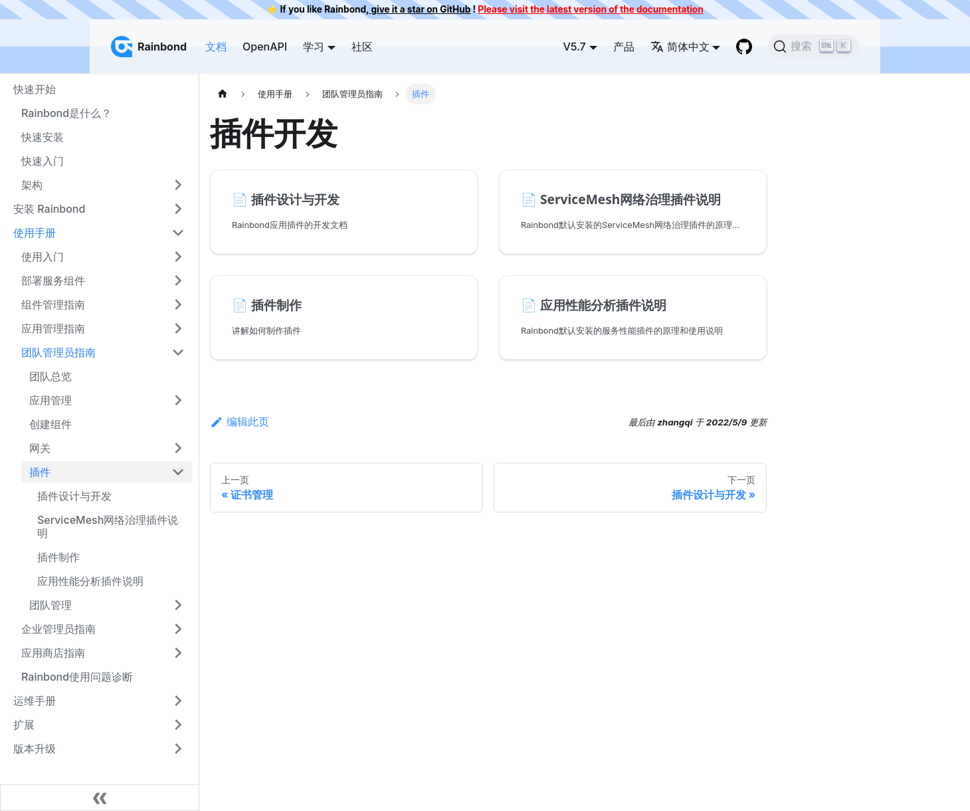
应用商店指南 (53, 652)
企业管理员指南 (58, 629)
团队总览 (50, 376)
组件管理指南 (53, 304)
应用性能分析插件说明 (90, 581)
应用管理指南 (53, 328)
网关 (39, 448)
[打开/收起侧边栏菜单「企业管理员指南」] (178, 628)
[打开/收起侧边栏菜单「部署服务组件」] (178, 280)
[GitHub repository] (744, 46)
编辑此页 (239, 421)
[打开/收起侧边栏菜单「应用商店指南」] (178, 652)
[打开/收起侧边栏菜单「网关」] (178, 448)
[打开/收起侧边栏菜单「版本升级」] (178, 748)
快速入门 (42, 161)
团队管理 (50, 605)
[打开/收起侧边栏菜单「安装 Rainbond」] (178, 208)
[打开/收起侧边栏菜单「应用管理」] (178, 400)
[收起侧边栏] (99, 797)
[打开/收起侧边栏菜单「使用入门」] (178, 256)
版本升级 (34, 748)
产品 (623, 46)
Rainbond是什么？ (66, 113)
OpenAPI (264, 46)
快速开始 (34, 89)
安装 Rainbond (49, 208)
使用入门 (42, 256)
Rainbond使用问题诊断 (77, 676)
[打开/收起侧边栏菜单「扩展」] (178, 724)
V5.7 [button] (574, 46)
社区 (362, 46)
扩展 (24, 724)
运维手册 (34, 700)
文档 (216, 46)
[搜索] (813, 46)
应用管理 (50, 400)
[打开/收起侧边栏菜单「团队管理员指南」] (178, 352)
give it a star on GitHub (419, 9)
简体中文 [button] (680, 46)
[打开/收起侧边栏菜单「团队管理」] (178, 605)
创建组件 (50, 424)
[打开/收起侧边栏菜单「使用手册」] (178, 232)
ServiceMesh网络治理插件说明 (107, 526)
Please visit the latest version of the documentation (590, 9)
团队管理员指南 (58, 352)
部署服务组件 (53, 280)
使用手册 (34, 232)
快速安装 (42, 137)
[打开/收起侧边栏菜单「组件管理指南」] (178, 304)
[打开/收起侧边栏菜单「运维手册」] (178, 700)
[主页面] (222, 94)
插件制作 (58, 557)
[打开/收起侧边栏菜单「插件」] (178, 472)
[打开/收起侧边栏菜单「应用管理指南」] (178, 328)
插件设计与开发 (74, 496)
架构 (32, 184)
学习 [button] (313, 46)
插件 (39, 472)
